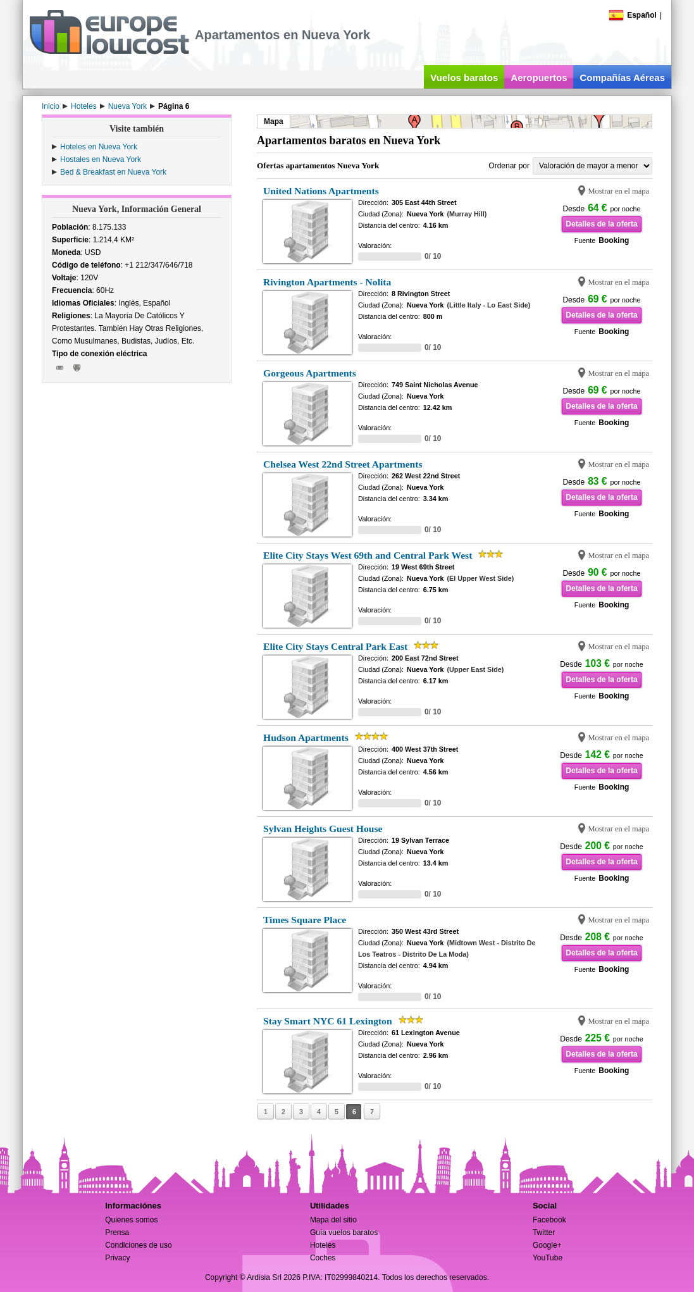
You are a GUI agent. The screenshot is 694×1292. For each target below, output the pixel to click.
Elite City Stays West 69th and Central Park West (367, 555)
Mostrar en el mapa (618, 191)
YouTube (547, 1257)
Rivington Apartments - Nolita (327, 281)
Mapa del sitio (333, 1219)
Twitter (544, 1232)
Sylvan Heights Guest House (322, 828)
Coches (323, 1257)
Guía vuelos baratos (344, 1232)
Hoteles (323, 1245)
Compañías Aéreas (622, 77)
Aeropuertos (539, 77)
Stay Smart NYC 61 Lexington (327, 1021)
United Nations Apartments (321, 190)
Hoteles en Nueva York (98, 146)
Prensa (117, 1232)
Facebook (549, 1219)
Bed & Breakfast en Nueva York (113, 172)
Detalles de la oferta (601, 224)
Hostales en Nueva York (100, 159)
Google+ (547, 1245)
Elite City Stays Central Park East (335, 646)
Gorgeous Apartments (309, 373)
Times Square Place (304, 919)
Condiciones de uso (138, 1245)
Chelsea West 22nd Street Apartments (343, 464)
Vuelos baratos (464, 77)
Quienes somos (131, 1219)
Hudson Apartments (306, 737)
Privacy (117, 1257)
